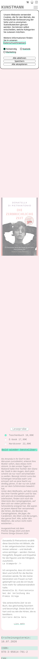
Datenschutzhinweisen (15, 42)
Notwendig (10, 48)
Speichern (19, 61)
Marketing (10, 52)
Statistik (25, 48)
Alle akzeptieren (19, 64)
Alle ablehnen (19, 58)
